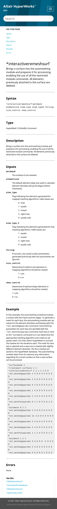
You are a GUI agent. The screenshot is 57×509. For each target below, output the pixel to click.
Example (9, 49)
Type (8, 37)
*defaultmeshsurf (14, 481)
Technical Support (43, 504)
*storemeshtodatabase (17, 485)
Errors (8, 52)
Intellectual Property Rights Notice (20, 504)
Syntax (9, 34)
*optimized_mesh (14, 492)
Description (10, 41)
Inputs (8, 45)
